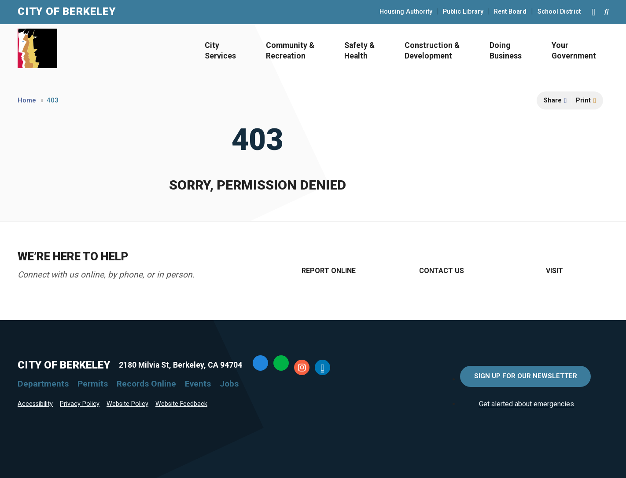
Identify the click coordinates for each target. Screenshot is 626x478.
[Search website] (606, 12)
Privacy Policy (79, 404)
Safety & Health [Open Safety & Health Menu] (359, 51)
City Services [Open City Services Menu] (220, 51)
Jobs (229, 384)
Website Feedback (181, 404)
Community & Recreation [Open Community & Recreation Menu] (290, 51)
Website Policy (127, 404)
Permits (92, 384)
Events (198, 384)
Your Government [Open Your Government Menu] (574, 51)
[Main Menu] (593, 12)
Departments (43, 384)
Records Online (146, 384)
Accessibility (35, 404)
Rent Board (510, 12)
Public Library (463, 12)
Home (27, 100)
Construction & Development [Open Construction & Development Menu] (432, 51)
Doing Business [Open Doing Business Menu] (506, 51)
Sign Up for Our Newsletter (525, 376)
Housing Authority (405, 12)
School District (559, 12)
